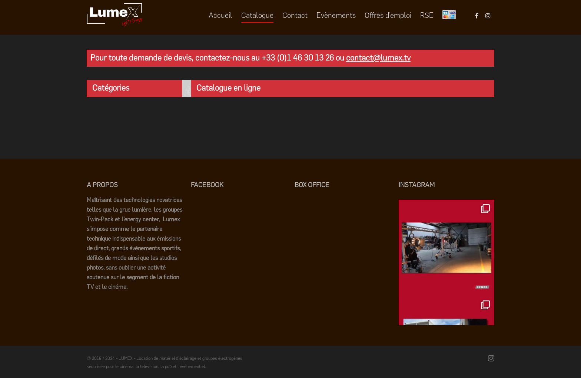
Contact (295, 15)
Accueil (220, 15)
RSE (427, 15)
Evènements (336, 15)
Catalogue (257, 15)
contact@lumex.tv (378, 58)
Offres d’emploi (388, 15)
